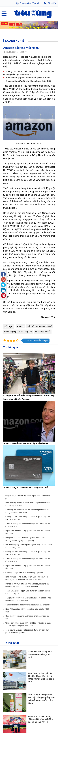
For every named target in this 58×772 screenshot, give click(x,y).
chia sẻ (37, 219)
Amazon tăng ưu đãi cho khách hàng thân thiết (28, 81)
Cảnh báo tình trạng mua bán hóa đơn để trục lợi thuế (40, 654)
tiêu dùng (26, 254)
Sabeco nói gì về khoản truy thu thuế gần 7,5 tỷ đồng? (27, 605)
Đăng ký (35, 3)
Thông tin (8, 163)
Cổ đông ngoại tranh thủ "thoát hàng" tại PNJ (24, 573)
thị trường (17, 99)
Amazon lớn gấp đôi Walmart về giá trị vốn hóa (28, 77)
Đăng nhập (25, 3)
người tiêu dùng (24, 302)
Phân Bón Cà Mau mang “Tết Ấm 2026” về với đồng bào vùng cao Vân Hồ (40, 719)
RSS (53, 762)
